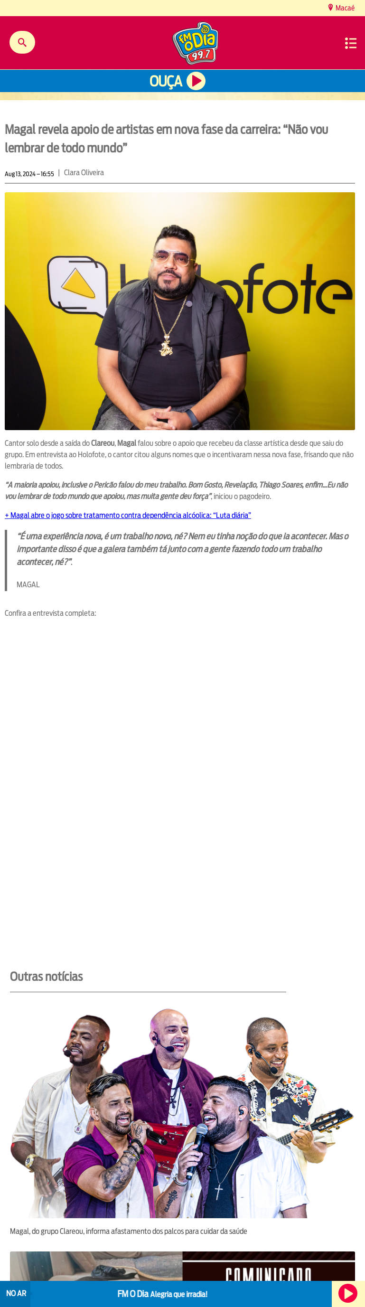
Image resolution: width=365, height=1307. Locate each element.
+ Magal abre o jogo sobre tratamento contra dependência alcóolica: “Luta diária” (128, 515)
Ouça (166, 81)
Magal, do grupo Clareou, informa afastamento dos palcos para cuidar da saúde (128, 1231)
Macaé (344, 8)
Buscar (22, 42)
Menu (351, 43)
